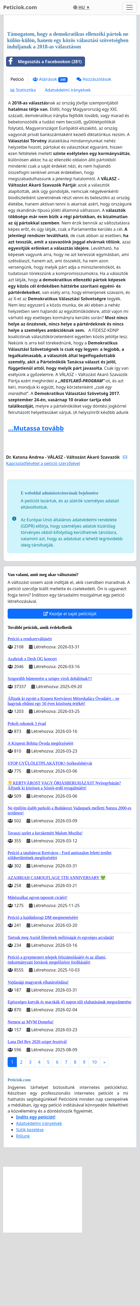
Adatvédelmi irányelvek (68, 164)
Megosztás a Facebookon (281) (44, 135)
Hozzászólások (94, 153)
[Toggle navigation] (129, 7)
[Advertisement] (70, 60)
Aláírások (50, 153)
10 (94, 1136)
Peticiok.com (20, 7)
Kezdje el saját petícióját (70, 687)
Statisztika (23, 164)
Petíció (17, 153)
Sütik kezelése (30, 1203)
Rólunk (23, 1210)
